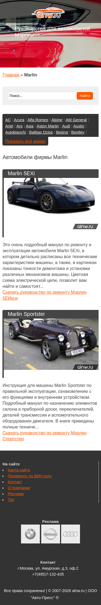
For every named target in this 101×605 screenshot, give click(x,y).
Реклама (16, 494)
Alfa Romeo (37, 120)
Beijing (62, 132)
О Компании (19, 488)
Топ (11, 500)
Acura (19, 120)
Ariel (9, 126)
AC (8, 120)
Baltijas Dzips (41, 132)
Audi (66, 126)
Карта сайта (19, 470)
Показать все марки (25, 141)
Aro (19, 126)
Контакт (15, 482)
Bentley (77, 132)
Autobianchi (15, 132)
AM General (76, 120)
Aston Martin (48, 126)
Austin (78, 126)
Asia (30, 126)
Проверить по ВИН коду (30, 476)
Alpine (56, 120)
